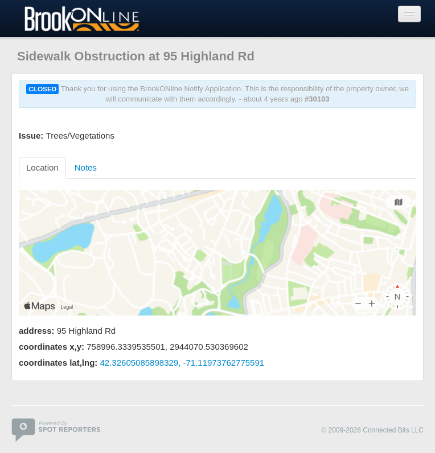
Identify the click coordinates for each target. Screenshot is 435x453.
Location (42, 167)
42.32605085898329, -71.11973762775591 (182, 362)
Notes (86, 167)
